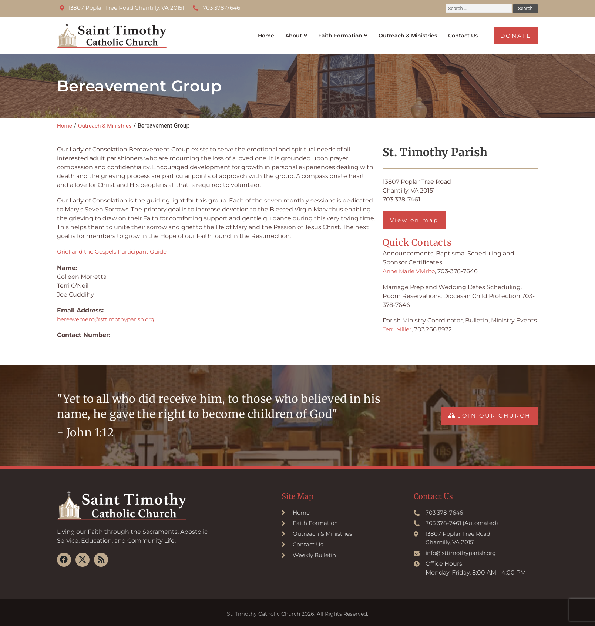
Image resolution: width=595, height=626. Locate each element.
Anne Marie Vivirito (410, 267)
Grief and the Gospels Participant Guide (115, 246)
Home (245, 33)
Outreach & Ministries (400, 33)
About (275, 33)
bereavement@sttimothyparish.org (110, 314)
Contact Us (461, 33)
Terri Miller (398, 325)
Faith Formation (326, 33)
